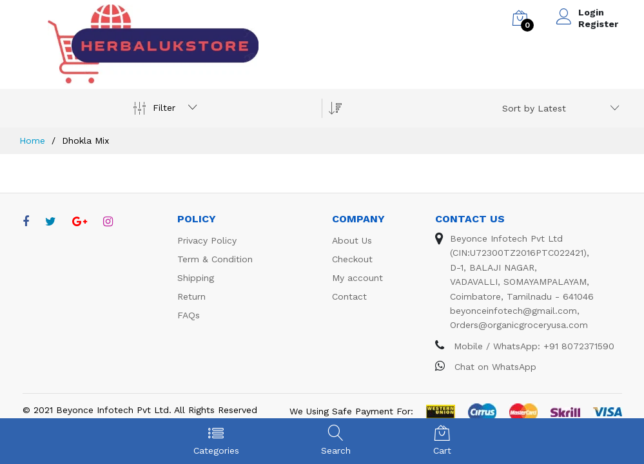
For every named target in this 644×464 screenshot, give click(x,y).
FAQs (188, 315)
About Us (352, 240)
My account (357, 278)
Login (591, 12)
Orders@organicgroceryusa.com (519, 325)
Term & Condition (215, 259)
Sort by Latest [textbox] (534, 108)
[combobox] (558, 108)
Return (191, 296)
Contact (349, 296)
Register (598, 24)
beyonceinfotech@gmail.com (513, 310)
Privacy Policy (207, 240)
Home (32, 140)
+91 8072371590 (578, 346)
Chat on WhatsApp (485, 367)
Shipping (195, 278)
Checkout (352, 259)
